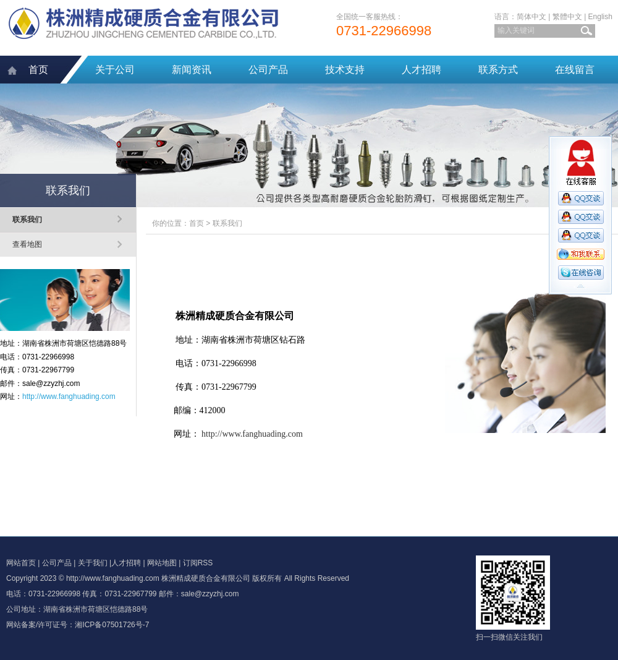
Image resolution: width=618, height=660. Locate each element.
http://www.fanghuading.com (69, 396)
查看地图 (27, 244)
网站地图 (162, 563)
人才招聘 (421, 69)
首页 (38, 69)
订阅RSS (198, 563)
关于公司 (115, 69)
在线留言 (575, 69)
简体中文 (531, 16)
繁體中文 (567, 16)
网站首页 (21, 563)
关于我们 (93, 563)
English (600, 16)
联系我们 (27, 219)
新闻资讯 (191, 69)
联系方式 (498, 69)
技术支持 (345, 69)
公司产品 (268, 69)
